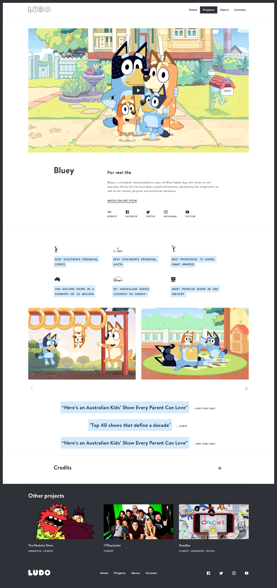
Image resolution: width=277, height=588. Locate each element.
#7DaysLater (112, 545)
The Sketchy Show (40, 545)
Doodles (184, 545)
